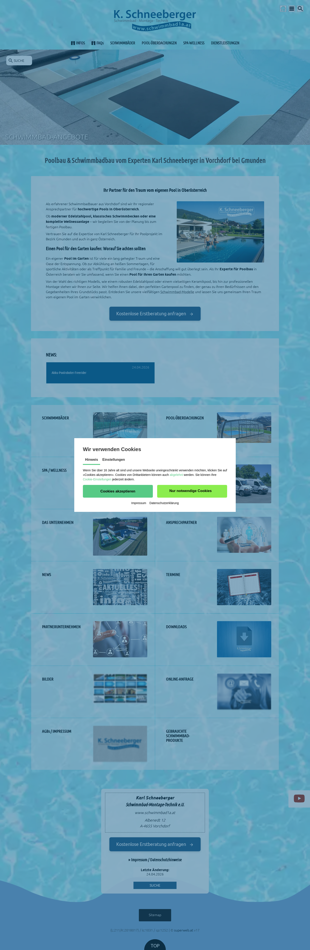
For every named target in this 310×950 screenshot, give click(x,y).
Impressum (138, 503)
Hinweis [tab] (91, 459)
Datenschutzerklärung (164, 503)
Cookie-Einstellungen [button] (97, 479)
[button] (118, 491)
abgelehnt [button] (176, 475)
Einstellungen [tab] (113, 459)
